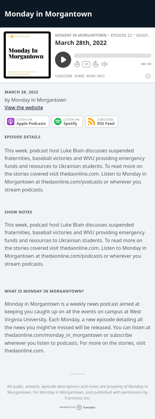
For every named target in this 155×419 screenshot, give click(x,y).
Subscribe (63, 76)
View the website (24, 107)
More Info (96, 76)
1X (86, 64)
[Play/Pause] (27, 55)
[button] (112, 55)
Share (79, 76)
